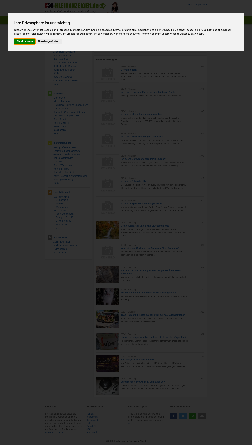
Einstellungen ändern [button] (48, 41)
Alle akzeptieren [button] (25, 41)
